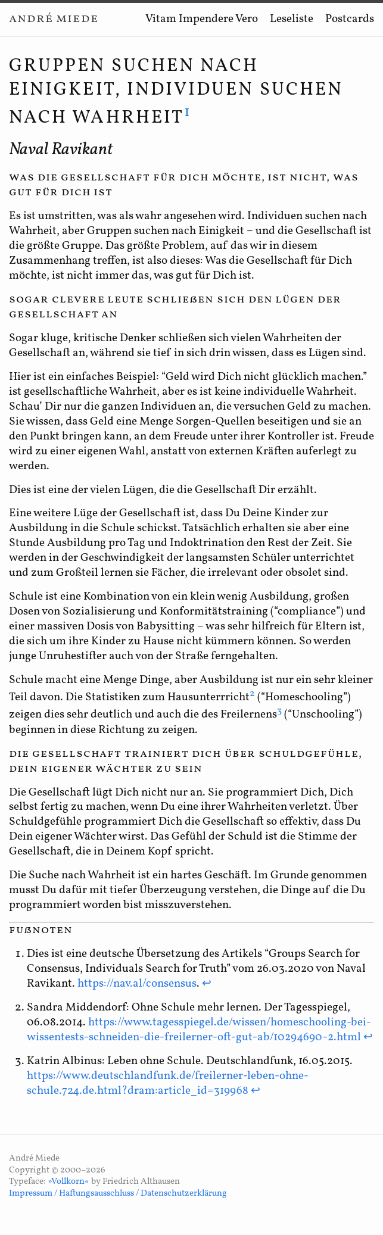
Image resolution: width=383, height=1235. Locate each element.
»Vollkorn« (68, 1181)
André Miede (53, 18)
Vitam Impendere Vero (201, 19)
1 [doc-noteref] (188, 112)
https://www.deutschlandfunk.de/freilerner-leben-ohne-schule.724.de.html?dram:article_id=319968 (168, 1083)
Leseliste (291, 19)
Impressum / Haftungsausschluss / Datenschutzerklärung (118, 1193)
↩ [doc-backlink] (206, 983)
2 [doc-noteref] (252, 693)
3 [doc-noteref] (279, 711)
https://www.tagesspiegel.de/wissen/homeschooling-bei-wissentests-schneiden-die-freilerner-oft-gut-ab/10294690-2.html (199, 1030)
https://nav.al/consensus (137, 983)
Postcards (349, 19)
